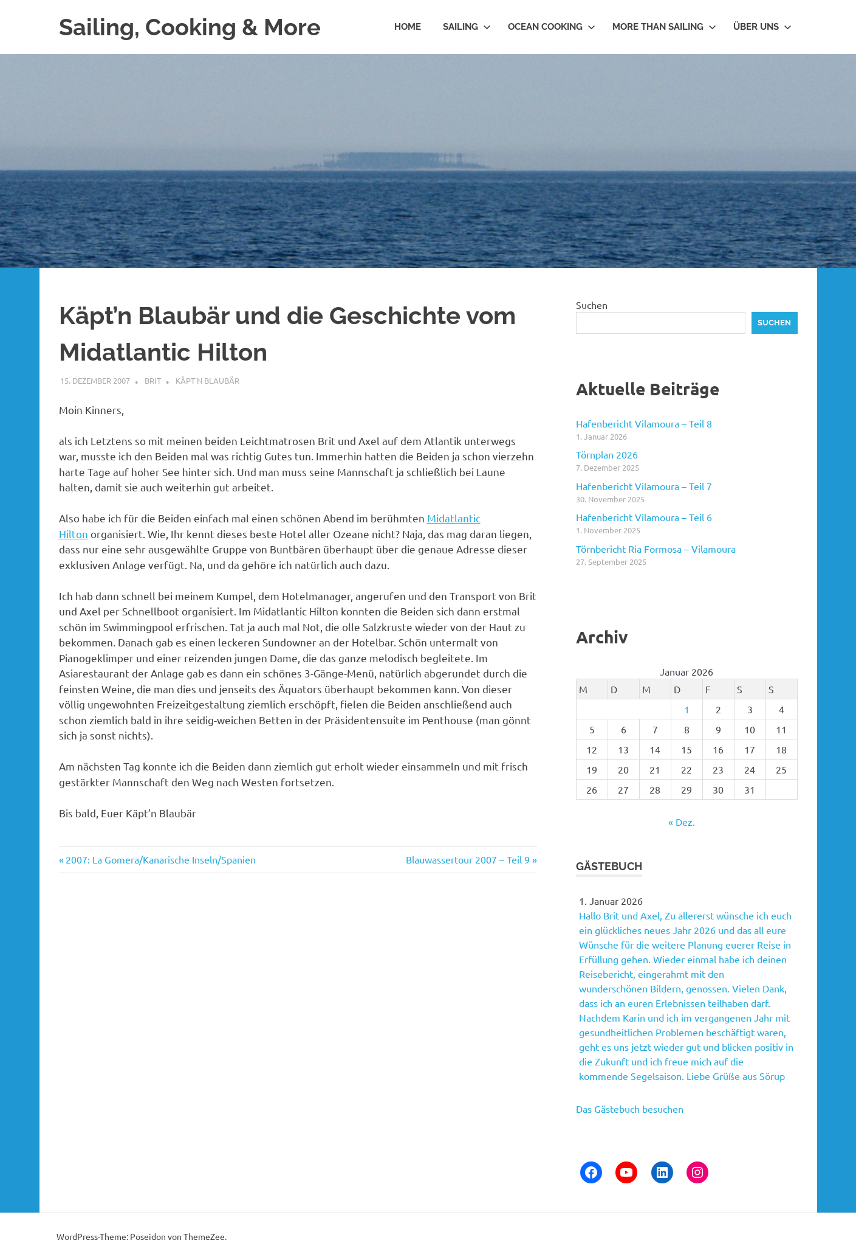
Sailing (467, 26)
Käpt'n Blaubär (207, 380)
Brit (153, 380)
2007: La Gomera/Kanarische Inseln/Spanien (160, 859)
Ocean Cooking (551, 26)
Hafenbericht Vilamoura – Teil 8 (644, 423)
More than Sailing (664, 26)
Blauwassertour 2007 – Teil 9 (468, 859)
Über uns (762, 26)
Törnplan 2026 (607, 454)
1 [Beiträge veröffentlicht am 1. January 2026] (687, 709)
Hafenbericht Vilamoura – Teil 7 (644, 486)
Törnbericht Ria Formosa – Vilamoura (656, 548)
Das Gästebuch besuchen (629, 1108)
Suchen (592, 305)
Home (407, 26)
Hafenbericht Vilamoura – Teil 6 (644, 517)
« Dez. (681, 821)
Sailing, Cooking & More (190, 27)
